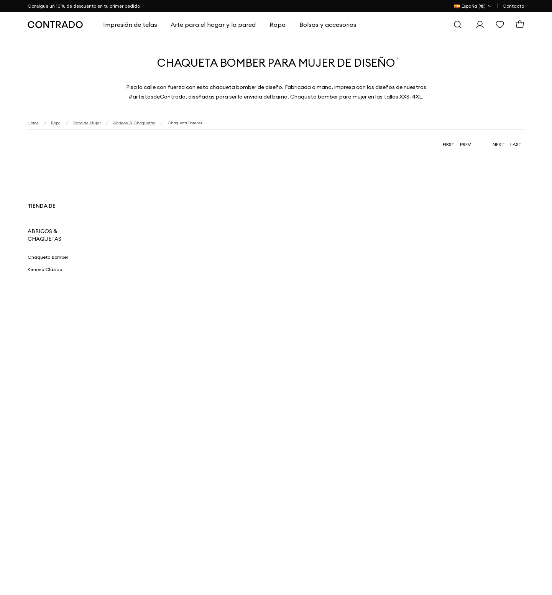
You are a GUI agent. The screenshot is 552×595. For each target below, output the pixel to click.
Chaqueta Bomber (48, 257)
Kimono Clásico (45, 269)
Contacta (513, 6)
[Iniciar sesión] (480, 24)
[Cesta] (519, 25)
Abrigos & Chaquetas (44, 235)
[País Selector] (473, 6)
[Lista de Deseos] (499, 24)
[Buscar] (458, 25)
